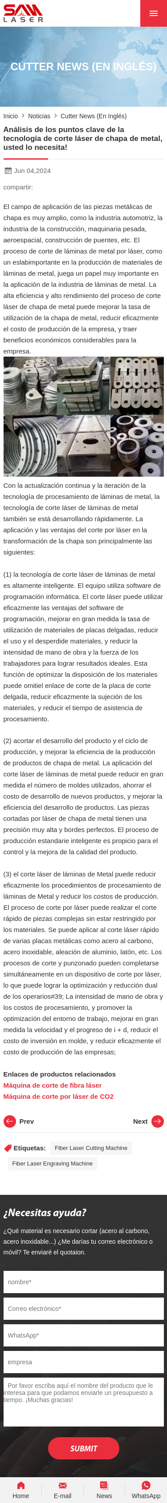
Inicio (11, 116)
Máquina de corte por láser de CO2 (59, 1096)
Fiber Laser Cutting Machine (91, 1148)
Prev (19, 1121)
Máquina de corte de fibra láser (54, 1085)
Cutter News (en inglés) (94, 116)
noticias (39, 116)
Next (148, 1121)
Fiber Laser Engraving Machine (52, 1163)
